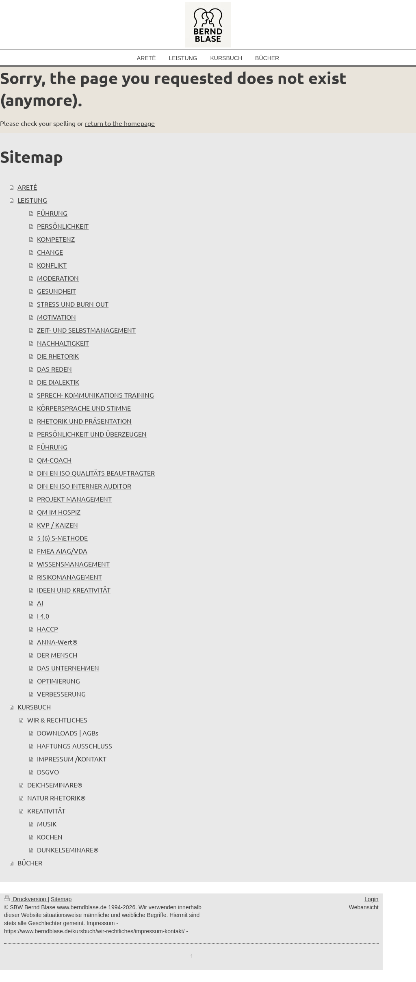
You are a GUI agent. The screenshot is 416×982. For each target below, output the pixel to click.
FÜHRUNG (52, 213)
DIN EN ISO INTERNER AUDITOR (84, 486)
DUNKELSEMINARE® (68, 850)
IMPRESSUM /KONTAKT (71, 759)
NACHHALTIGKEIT (63, 343)
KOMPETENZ (56, 239)
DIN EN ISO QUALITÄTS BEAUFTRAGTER (96, 473)
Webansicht (364, 907)
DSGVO (48, 772)
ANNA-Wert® (57, 642)
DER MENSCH (57, 655)
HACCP (47, 629)
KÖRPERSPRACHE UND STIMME (84, 408)
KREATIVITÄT (46, 811)
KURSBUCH (34, 707)
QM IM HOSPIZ (58, 512)
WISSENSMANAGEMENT (73, 564)
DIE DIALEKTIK (58, 382)
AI (40, 603)
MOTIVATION (56, 317)
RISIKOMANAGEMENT (69, 577)
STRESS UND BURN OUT (72, 304)
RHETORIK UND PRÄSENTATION (84, 421)
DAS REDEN (54, 369)
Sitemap (61, 899)
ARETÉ (27, 187)
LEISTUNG (32, 200)
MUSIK (46, 824)
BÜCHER (29, 863)
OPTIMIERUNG (58, 681)
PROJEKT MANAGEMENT (74, 499)
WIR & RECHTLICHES (57, 720)
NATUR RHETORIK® (56, 798)
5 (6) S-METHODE (62, 538)
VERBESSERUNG (61, 694)
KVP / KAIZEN (57, 525)
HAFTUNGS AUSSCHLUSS (74, 746)
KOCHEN (50, 837)
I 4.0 (43, 616)
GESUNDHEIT (56, 291)
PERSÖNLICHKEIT (63, 226)
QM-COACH (54, 460)
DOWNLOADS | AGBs (67, 733)
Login (371, 899)
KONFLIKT (52, 265)
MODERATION (58, 278)
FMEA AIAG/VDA (62, 551)
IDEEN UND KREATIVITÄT (73, 590)
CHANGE (50, 252)
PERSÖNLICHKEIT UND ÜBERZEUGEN (92, 434)
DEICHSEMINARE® (54, 785)
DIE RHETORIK (58, 356)
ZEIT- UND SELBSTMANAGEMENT (86, 330)
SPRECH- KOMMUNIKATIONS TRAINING (95, 395)
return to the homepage (120, 123)
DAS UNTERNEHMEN (68, 668)
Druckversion (26, 899)
